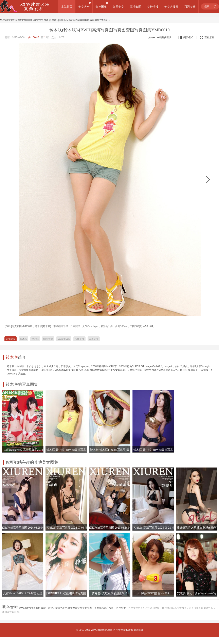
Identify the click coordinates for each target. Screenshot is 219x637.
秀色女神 (118, 630)
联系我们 (138, 630)
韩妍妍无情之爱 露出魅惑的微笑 (197, 527)
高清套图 (135, 6)
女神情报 (152, 6)
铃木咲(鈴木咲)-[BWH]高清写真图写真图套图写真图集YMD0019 (75, 20)
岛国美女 (118, 6)
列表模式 (188, 37)
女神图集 (101, 6)
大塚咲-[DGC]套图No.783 (153, 593)
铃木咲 (36, 20)
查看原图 (207, 37)
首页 (17, 20)
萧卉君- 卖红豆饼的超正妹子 (109, 593)
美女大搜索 (171, 6)
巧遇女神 (190, 6)
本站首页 (66, 6)
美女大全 (84, 6)
